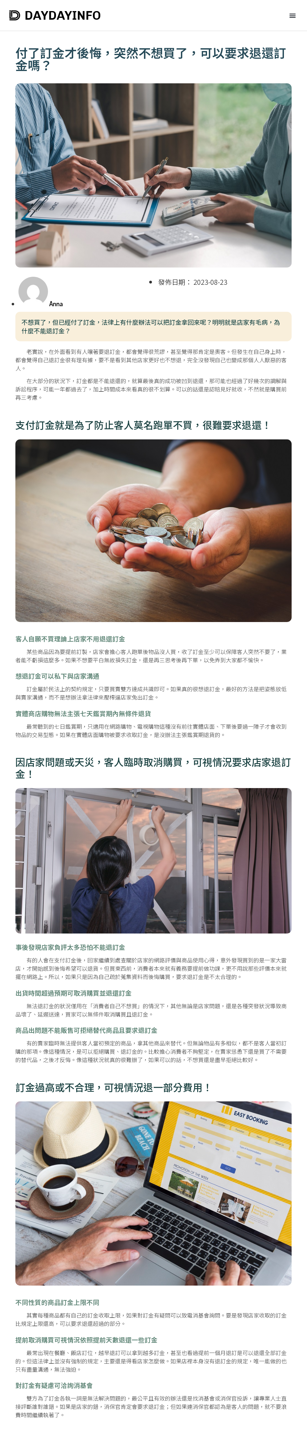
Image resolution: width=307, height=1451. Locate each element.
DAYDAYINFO (63, 15)
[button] (293, 15)
